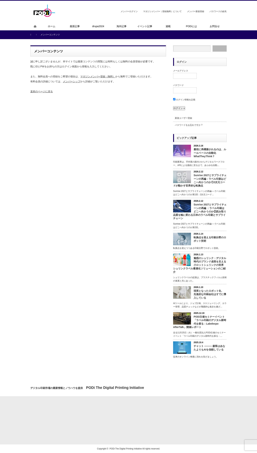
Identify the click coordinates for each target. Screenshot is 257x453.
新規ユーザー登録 (183, 118)
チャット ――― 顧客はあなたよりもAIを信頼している (209, 348)
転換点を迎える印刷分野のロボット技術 (210, 239)
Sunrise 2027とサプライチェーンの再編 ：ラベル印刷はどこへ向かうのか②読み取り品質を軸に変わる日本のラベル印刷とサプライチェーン (199, 211)
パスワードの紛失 (218, 11)
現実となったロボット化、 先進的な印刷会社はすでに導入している (210, 294)
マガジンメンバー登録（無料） (97, 76)
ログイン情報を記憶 (184, 99)
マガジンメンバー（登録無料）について (162, 11)
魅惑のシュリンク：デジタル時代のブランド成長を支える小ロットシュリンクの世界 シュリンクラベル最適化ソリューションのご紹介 (199, 265)
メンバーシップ (71, 81)
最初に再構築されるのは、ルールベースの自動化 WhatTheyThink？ (210, 153)
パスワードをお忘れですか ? (188, 125)
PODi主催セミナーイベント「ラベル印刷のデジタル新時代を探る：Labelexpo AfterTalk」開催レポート (199, 321)
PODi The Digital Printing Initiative (126, 448)
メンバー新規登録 (195, 11)
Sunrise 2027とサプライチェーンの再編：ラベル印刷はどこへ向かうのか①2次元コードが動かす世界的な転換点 (199, 180)
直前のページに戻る (41, 91)
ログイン (182, 61)
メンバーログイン (129, 11)
